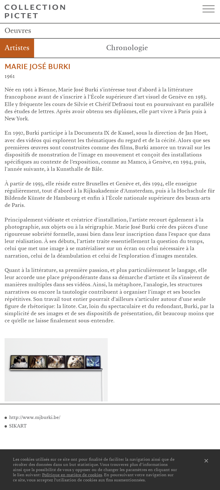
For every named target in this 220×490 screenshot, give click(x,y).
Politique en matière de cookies (72, 475)
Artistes (17, 48)
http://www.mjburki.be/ (34, 417)
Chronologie (127, 48)
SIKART (18, 426)
